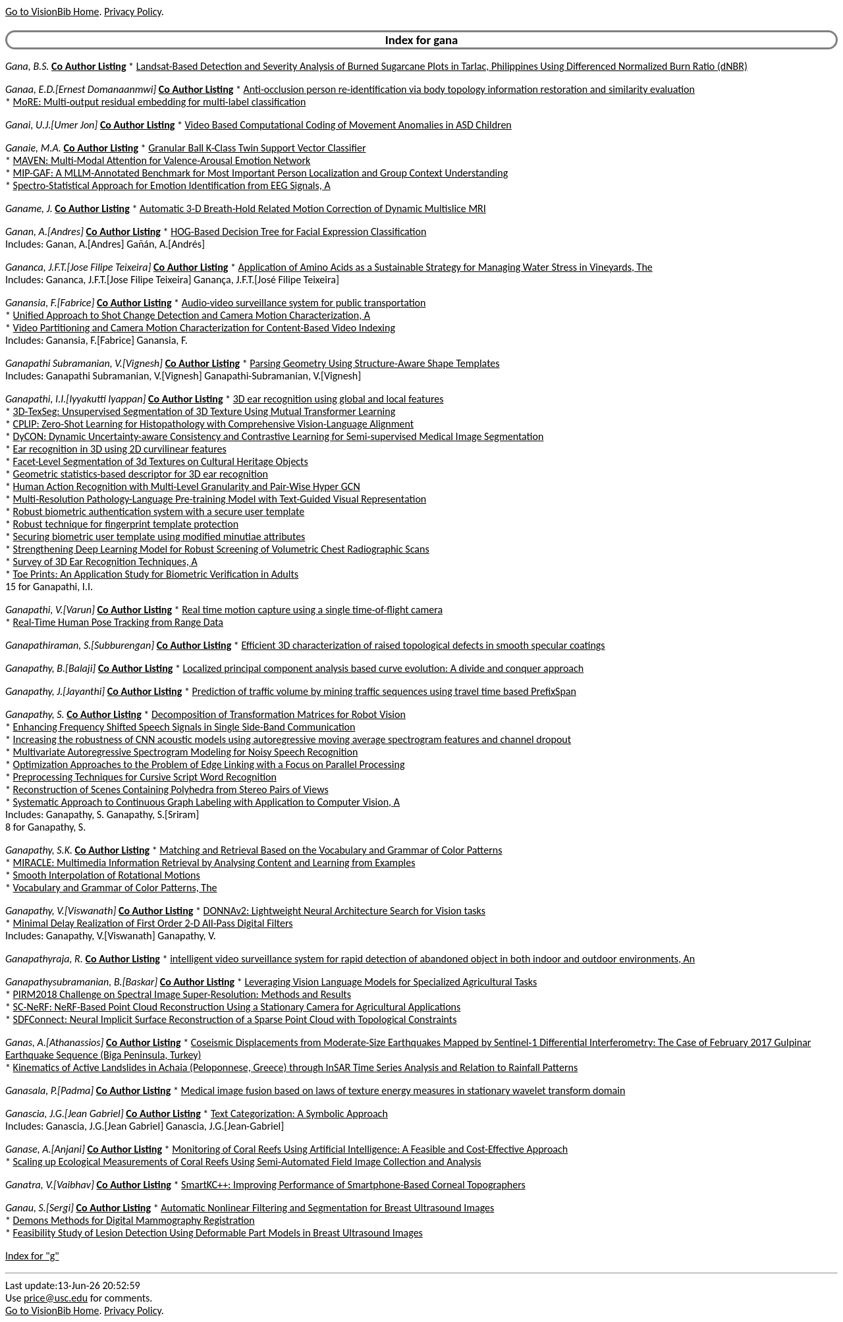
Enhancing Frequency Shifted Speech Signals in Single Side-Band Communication (184, 727)
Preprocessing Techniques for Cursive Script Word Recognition (145, 777)
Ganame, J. (29, 208)
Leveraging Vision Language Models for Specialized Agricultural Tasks (390, 982)
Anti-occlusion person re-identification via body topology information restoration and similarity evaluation (469, 89)
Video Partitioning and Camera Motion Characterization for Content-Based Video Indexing (204, 327)
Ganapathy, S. (35, 714)
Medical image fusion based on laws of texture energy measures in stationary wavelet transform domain (403, 1090)
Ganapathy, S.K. (38, 850)
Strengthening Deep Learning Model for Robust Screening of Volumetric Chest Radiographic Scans (221, 549)
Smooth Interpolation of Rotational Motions (106, 875)
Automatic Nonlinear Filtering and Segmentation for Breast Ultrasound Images (327, 1207)
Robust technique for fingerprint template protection (125, 524)
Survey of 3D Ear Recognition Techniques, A (105, 561)
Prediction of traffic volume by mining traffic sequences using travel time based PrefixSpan (384, 691)
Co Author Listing (88, 66)
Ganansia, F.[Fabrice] (49, 302)
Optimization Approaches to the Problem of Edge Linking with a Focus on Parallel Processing (209, 764)
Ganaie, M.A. (33, 148)
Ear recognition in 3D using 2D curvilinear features (120, 449)
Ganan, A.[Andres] (44, 231)
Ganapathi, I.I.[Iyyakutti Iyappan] (75, 399)
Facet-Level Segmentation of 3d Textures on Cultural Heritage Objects (160, 461)
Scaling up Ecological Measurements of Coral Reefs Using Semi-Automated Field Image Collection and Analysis (247, 1161)
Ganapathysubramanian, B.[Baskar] (81, 982)
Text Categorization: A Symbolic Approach (299, 1113)
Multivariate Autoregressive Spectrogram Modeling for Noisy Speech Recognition (185, 752)
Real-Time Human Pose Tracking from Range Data (118, 622)
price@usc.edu (56, 1298)
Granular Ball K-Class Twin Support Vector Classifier (257, 148)
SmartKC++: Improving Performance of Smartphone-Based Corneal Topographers (353, 1184)
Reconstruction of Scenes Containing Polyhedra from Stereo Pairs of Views (171, 789)
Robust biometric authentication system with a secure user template (159, 511)
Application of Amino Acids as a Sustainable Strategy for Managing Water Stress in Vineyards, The (445, 267)
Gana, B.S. (27, 66)
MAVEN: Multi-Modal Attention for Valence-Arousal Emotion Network (162, 160)
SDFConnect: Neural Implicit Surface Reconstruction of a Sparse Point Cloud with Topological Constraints (235, 1019)
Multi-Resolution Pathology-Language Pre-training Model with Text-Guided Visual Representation (220, 499)
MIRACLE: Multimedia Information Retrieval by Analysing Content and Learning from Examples (214, 862)
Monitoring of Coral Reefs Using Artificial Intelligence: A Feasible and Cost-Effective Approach (370, 1149)
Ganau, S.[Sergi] (39, 1207)
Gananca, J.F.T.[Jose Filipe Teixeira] (78, 267)
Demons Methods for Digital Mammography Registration (134, 1220)
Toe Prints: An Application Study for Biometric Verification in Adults (155, 574)
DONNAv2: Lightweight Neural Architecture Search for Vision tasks (344, 910)
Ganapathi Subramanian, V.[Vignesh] (84, 363)
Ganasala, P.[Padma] (49, 1090)
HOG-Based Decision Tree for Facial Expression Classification (298, 231)
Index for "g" (32, 1256)
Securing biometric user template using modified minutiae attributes (159, 536)
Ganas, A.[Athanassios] (54, 1042)
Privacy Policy (132, 11)
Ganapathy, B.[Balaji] (50, 668)
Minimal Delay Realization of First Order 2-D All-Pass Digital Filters (153, 923)
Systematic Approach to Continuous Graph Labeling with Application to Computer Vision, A (206, 802)
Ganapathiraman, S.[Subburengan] (79, 645)
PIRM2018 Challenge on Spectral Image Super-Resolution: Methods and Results (182, 994)
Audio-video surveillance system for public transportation (304, 302)
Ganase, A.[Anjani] (45, 1149)
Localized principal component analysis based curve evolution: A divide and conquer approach (383, 668)
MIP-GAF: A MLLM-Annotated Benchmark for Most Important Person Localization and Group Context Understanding (260, 173)
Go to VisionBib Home (52, 11)
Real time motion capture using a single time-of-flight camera (312, 609)
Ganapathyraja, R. (44, 958)
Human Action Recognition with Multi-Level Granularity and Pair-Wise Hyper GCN (186, 486)
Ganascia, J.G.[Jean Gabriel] (64, 1113)
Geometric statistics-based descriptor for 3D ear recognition (140, 474)
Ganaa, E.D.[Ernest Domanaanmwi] (80, 89)
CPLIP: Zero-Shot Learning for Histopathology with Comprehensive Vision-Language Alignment (213, 424)
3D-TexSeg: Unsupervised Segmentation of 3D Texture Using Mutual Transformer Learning (204, 411)
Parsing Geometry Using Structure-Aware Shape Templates (374, 363)
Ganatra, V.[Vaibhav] (49, 1184)
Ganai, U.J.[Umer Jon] (51, 125)
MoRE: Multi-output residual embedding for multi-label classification (159, 102)
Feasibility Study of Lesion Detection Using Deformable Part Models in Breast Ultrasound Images (218, 1232)
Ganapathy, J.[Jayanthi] (55, 691)
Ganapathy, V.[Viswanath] (60, 910)
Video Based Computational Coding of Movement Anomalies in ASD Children (348, 125)
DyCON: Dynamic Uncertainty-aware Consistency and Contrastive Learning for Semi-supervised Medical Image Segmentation (278, 436)
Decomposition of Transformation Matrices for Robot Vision (278, 714)
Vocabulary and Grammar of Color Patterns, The (115, 887)
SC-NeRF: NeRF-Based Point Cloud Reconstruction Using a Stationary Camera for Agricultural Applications (237, 1007)
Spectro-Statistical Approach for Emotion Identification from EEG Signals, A (172, 185)
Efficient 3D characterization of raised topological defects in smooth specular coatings (423, 645)
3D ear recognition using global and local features (338, 399)
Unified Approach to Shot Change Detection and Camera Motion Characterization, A (191, 315)
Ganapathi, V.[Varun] (50, 609)
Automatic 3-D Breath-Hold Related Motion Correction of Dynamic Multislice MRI (313, 208)
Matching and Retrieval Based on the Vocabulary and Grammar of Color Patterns (330, 850)
